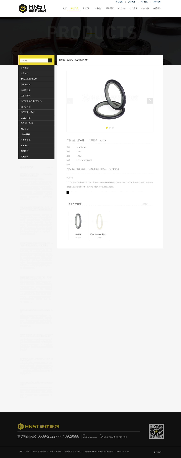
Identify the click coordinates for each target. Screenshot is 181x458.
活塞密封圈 (25, 90)
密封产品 (74, 8)
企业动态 (98, 8)
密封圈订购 (68, 452)
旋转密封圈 (25, 107)
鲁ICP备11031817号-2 (123, 452)
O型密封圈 (25, 134)
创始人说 (145, 8)
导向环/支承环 (27, 123)
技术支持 (131, 2)
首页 (65, 8)
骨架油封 (25, 68)
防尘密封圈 (25, 118)
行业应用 (133, 8)
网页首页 (62, 60)
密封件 (27, 452)
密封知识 (122, 8)
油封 (21, 452)
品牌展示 (110, 8)
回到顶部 (158, 453)
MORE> (145, 205)
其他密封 (25, 157)
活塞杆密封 (25, 96)
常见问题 (119, 2)
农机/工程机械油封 (29, 79)
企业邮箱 (144, 2)
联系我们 (157, 8)
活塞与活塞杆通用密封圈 (31, 101)
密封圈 (35, 452)
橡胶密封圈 (25, 85)
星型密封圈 (25, 140)
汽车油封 (25, 73)
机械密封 (25, 145)
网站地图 (157, 2)
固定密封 (25, 129)
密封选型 (86, 8)
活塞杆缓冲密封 (27, 112)
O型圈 (51, 452)
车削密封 (25, 151)
